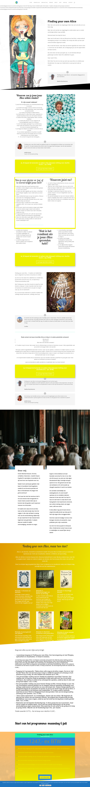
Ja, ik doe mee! (45, 777)
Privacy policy (48, 785)
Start (31, 2)
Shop (60, 2)
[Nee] (88, 784)
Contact (70, 2)
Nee (43, 785)
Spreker (51, 2)
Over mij (65, 2)
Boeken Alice (37, 2)
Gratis (55, 2)
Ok (40, 785)
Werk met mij (44, 2)
